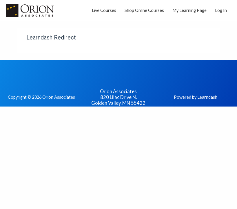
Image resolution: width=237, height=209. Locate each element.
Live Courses (104, 10)
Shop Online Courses (144, 10)
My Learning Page (189, 10)
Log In (221, 10)
